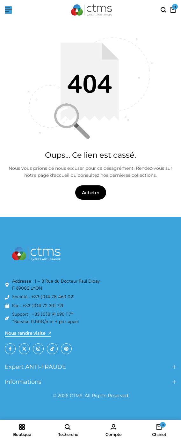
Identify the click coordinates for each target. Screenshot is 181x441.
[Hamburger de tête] (8, 10)
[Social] (10, 348)
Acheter (90, 193)
